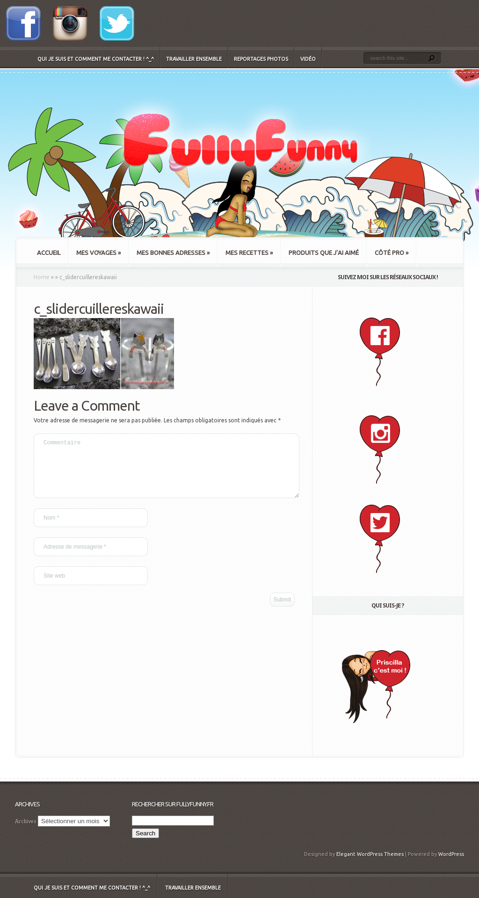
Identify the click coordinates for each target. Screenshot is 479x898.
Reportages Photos (261, 59)
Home (42, 277)
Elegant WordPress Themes (370, 854)
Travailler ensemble (194, 59)
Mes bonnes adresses (173, 252)
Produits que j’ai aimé (324, 252)
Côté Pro (391, 252)
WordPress (451, 854)
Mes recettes (249, 252)
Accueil (48, 252)
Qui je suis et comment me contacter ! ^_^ (95, 59)
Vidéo (308, 59)
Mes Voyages (98, 252)
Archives (25, 821)
